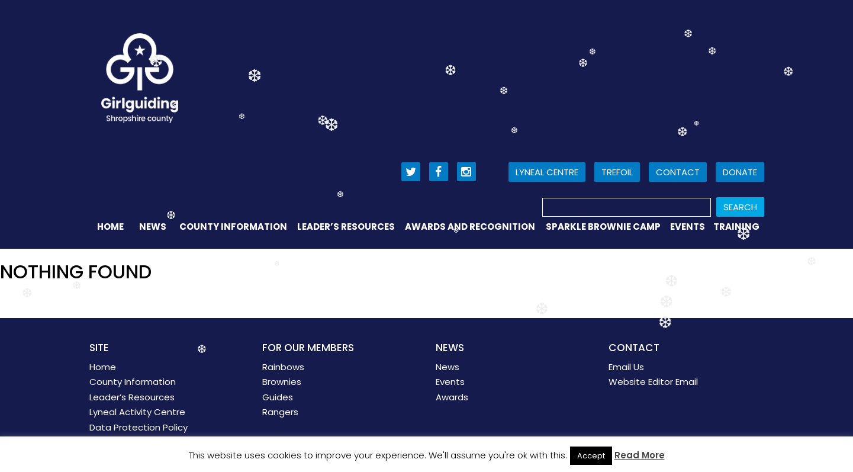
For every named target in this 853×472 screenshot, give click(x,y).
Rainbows (283, 367)
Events (687, 226)
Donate (740, 172)
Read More (639, 455)
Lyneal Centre (547, 172)
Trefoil (617, 172)
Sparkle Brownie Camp (603, 226)
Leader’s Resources (346, 226)
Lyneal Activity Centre (137, 412)
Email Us (626, 367)
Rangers (280, 412)
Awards (452, 397)
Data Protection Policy (138, 427)
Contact (678, 172)
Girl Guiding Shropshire (139, 78)
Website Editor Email (653, 381)
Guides (277, 397)
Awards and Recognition (470, 226)
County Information (233, 226)
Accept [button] (591, 455)
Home (110, 226)
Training (736, 226)
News (152, 226)
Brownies (281, 381)
